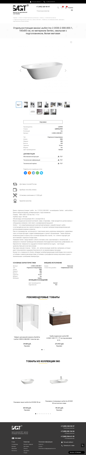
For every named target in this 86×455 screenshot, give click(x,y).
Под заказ (43, 122)
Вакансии (14, 448)
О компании (15, 444)
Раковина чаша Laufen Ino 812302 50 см (27, 402)
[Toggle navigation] (72, 10)
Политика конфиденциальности (47, 448)
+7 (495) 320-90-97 (49, 2)
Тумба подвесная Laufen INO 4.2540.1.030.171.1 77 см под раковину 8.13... (59, 338)
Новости (41, 444)
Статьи (40, 446)
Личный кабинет (67, 442)
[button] (42, 350)
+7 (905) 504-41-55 (67, 436)
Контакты (14, 450)
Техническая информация (31, 160)
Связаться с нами (67, 445)
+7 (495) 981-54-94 (67, 431)
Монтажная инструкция (31, 156)
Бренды (14, 446)
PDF (60, 156)
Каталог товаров (28, 444)
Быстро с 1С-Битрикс (75, 452)
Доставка (26, 446)
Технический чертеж (30, 163)
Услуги (25, 452)
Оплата (26, 448)
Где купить (26, 450)
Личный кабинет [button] (35, 2)
